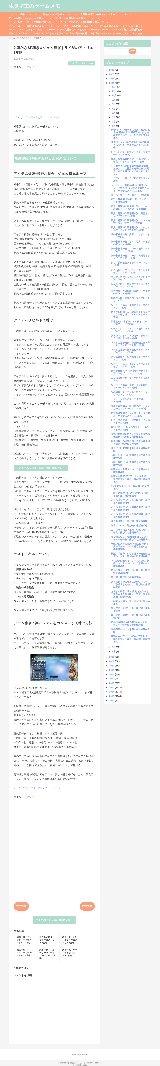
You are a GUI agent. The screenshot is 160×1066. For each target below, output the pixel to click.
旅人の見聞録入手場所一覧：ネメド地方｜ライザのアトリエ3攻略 (130, 221)
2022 (112, 657)
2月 (114, 647)
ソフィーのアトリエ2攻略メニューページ (76, 26)
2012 (112, 700)
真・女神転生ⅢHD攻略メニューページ (79, 18)
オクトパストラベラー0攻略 (59, 33)
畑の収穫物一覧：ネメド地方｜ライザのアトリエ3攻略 (130, 243)
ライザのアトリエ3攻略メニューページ (38, 117)
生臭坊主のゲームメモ (34, 6)
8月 (114, 104)
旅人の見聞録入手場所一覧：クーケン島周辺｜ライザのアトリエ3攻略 (130, 207)
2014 (112, 691)
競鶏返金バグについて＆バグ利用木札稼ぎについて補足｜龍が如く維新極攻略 (130, 639)
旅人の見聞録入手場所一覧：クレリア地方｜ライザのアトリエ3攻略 (130, 228)
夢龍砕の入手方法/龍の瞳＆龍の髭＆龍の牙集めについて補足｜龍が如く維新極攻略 (130, 546)
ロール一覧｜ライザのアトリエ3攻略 (130, 195)
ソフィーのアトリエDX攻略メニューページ (31, 26)
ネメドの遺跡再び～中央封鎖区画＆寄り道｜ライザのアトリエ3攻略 (130, 344)
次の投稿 (21, 906)
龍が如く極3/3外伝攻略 (88, 33)
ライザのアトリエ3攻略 (81, 63)
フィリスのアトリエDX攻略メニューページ (86, 22)
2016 (112, 683)
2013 (112, 696)
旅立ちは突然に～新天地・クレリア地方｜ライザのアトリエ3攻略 (130, 414)
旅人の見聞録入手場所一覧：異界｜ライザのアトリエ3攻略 (130, 214)
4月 (114, 121)
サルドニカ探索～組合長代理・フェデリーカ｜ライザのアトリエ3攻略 (130, 407)
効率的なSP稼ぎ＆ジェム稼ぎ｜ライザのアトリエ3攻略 (129, 322)
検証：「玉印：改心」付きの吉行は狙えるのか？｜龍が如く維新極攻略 (130, 555)
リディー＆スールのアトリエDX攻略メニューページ (35, 22)
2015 (112, 687)
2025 (112, 74)
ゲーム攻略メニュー (110, 26)
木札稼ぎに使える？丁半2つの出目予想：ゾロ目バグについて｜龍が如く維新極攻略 (130, 563)
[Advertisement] (54, 90)
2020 (112, 665)
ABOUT (13, 29)
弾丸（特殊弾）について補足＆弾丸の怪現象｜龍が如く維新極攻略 (130, 435)
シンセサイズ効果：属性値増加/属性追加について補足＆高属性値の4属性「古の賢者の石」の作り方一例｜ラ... (130, 170)
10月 (114, 95)
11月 (114, 91)
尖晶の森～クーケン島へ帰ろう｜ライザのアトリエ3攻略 (130, 393)
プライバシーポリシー (134, 26)
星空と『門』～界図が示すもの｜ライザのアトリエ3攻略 (130, 285)
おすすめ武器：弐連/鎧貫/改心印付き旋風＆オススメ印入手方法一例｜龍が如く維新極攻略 (130, 594)
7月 (114, 108)
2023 (112, 83)
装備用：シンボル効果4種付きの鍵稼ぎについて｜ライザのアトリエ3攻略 (130, 145)
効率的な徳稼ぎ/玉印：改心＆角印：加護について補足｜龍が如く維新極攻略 (130, 479)
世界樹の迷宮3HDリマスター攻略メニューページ (106, 14)
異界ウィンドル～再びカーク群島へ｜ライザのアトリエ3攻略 (130, 337)
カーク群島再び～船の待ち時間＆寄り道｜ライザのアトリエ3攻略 (130, 372)
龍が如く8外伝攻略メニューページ (60, 14)
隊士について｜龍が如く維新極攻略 (129, 525)
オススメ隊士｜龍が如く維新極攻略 (129, 521)
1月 (114, 651)
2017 (112, 678)
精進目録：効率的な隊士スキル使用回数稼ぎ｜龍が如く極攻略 (130, 442)
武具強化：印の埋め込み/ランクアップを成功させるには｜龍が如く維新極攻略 (130, 584)
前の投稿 (87, 906)
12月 (114, 86)
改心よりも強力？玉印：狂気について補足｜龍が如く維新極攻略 (130, 531)
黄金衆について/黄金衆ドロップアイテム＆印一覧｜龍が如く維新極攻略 (130, 538)
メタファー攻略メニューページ (25, 14)
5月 (114, 117)
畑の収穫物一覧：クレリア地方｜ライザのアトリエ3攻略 (130, 250)
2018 (112, 674)
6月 (114, 113)
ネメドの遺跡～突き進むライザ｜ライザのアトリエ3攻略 (130, 351)
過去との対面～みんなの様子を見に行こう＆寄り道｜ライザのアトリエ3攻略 (130, 314)
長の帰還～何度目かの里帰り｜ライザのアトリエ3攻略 (130, 292)
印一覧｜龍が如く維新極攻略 (126, 577)
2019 (112, 670)
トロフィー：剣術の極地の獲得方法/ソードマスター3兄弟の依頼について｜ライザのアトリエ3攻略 (130, 188)
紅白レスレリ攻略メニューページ (26, 33)
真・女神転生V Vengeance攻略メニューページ (33, 18)
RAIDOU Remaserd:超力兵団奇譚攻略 (122, 29)
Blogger (84, 1054)
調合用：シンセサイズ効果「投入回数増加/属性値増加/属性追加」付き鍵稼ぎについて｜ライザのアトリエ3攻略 (130, 133)
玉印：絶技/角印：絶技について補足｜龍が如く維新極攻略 (129, 494)
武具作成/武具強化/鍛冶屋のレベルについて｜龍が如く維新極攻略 (130, 623)
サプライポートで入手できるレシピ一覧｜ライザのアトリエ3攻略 (130, 278)
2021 (112, 661)
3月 (114, 126)
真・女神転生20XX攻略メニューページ (80, 29)
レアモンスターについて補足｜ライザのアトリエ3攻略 (130, 153)
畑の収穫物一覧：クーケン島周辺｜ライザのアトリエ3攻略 (130, 257)
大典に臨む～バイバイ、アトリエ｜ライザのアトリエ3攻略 (130, 271)
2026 (112, 70)
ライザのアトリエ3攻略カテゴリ (54, 920)
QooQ (85, 1065)
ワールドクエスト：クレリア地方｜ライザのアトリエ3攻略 (130, 365)
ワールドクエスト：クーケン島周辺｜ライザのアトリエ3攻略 (130, 386)
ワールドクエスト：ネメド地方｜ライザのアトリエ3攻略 (130, 330)
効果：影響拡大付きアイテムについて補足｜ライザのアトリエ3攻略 (130, 160)
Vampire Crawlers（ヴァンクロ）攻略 (122, 33)
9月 (114, 100)
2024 (112, 78)
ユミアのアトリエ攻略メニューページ (38, 29)
